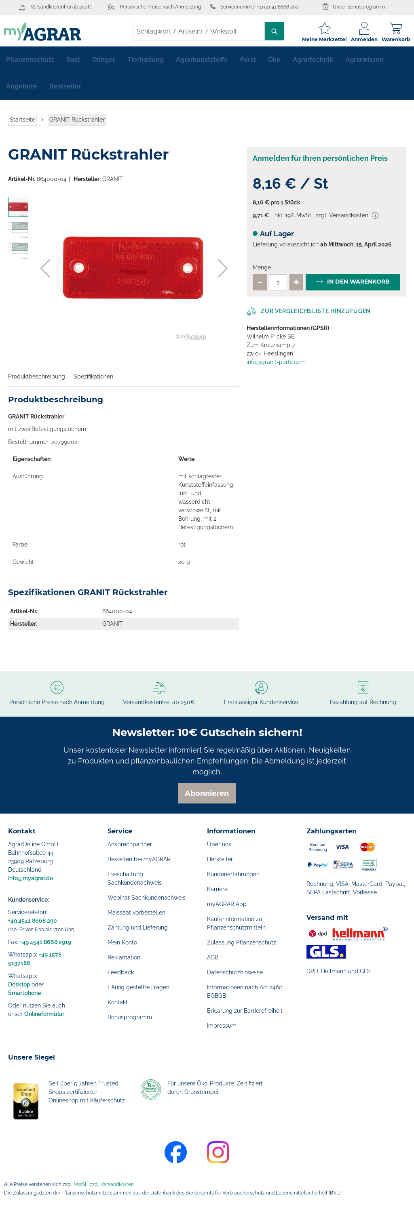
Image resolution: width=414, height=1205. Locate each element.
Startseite (22, 123)
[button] (45, 272)
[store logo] (46, 31)
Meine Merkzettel (320, 39)
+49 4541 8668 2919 (45, 942)
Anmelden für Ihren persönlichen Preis (320, 162)
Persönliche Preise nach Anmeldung (160, 7)
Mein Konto (122, 942)
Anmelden (360, 39)
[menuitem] (30, 63)
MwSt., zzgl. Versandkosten (104, 1184)
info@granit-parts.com (276, 365)
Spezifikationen (93, 379)
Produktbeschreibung (36, 379)
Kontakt (118, 1002)
